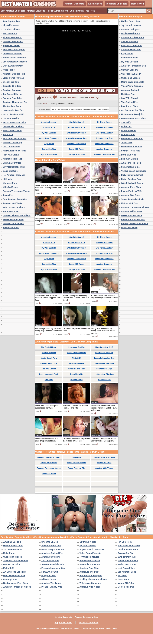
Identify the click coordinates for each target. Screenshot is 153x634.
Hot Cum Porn (10, 33)
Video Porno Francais (13, 78)
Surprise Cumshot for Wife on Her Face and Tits (75, 407)
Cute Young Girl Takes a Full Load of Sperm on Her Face (75, 186)
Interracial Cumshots (13, 126)
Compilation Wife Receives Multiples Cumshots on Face (47, 219)
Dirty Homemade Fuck (14, 167)
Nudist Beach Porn (12, 130)
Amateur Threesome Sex (15, 102)
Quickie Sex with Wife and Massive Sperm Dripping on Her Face (48, 298)
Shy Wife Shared (11, 25)
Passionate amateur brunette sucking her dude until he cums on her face (104, 408)
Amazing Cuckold (11, 21)
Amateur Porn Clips (12, 142)
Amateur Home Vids (13, 41)
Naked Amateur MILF (13, 114)
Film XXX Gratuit (11, 155)
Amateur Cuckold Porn (14, 74)
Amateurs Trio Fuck (12, 159)
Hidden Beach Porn (12, 37)
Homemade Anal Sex (13, 110)
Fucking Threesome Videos (16, 191)
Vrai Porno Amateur (12, 53)
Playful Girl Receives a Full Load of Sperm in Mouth (46, 440)
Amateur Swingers (12, 90)
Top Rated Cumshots (116, 4)
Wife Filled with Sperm (14, 49)
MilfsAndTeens (10, 187)
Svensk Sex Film (11, 82)
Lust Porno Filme (11, 146)
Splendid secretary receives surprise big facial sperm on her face (103, 187)
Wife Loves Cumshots (14, 207)
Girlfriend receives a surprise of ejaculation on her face (76, 440)
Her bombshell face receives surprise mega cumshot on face (104, 297)
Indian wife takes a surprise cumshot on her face (47, 407)
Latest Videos (95, 4)
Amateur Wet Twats (12, 203)
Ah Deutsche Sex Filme (14, 151)
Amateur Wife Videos (13, 223)
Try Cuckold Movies (12, 94)
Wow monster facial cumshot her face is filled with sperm (103, 219)
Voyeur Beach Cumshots (15, 62)
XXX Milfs (7, 179)
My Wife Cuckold (11, 45)
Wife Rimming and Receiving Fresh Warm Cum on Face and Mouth (76, 298)
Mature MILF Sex (11, 211)
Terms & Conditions (88, 622)
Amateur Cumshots (74, 4)
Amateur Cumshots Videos (86, 617)
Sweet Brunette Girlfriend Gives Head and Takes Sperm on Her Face (48, 187)
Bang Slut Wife (10, 171)
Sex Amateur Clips (12, 163)
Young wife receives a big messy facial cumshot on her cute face (103, 330)
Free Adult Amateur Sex (14, 138)
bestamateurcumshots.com (47, 628)
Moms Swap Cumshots (14, 57)
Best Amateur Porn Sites (15, 199)
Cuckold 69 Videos (12, 86)
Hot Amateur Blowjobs (14, 175)
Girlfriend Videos (11, 29)
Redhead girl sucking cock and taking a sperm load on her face (48, 329)
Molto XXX (8, 134)
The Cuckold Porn (12, 106)
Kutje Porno (9, 70)
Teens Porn (8, 195)
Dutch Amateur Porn (13, 66)
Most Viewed (137, 4)
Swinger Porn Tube (12, 98)
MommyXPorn (10, 183)
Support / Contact (63, 622)
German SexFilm (11, 118)
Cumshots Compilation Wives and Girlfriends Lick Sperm (103, 440)
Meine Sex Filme (11, 227)
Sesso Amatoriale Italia (14, 122)
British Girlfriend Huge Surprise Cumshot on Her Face (76, 219)
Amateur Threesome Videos (16, 215)
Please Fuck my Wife (13, 219)
